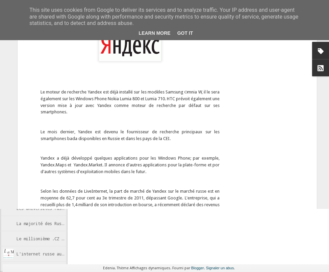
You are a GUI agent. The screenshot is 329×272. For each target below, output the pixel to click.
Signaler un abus (220, 268)
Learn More (155, 33)
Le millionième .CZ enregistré (51, 238)
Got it (185, 33)
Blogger (197, 268)
